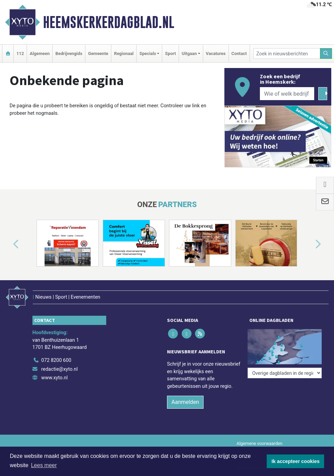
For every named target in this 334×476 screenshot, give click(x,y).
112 (20, 53)
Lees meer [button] (44, 465)
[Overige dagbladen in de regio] (285, 373)
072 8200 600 (56, 360)
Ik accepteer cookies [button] (296, 461)
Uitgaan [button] (189, 53)
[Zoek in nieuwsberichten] (286, 53)
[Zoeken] (326, 53)
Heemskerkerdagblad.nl (108, 22)
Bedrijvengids (68, 53)
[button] (8, 244)
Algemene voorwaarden (259, 443)
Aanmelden (185, 402)
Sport (170, 53)
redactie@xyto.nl (59, 369)
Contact (239, 53)
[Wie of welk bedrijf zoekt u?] (287, 93)
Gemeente (98, 53)
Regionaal (124, 53)
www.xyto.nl (54, 378)
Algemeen (40, 53)
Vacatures (216, 53)
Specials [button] (147, 53)
